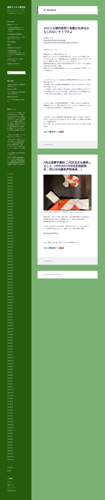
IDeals (18, 136)
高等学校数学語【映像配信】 (15, 34)
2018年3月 (10, 381)
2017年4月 (10, 410)
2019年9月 (10, 331)
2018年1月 (10, 387)
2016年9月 (10, 430)
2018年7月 (10, 372)
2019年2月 (10, 352)
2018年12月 (10, 357)
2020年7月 (10, 305)
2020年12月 (10, 294)
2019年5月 (10, 343)
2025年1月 (10, 200)
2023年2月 (10, 232)
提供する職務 (10, 21)
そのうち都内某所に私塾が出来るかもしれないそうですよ (66, 29)
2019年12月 (10, 323)
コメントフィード (12, 488)
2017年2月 (10, 416)
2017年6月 (10, 404)
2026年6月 (10, 177)
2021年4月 (10, 282)
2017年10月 (10, 395)
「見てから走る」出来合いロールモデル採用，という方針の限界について (16, 141)
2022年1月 (10, 264)
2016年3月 (10, 448)
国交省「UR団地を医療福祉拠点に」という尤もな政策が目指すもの (16, 159)
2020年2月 (10, 317)
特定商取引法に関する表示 (14, 48)
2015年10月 (10, 459)
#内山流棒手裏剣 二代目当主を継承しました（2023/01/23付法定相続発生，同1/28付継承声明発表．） (67, 165)
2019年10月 (10, 328)
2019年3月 (10, 349)
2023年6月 (10, 224)
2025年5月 (10, 195)
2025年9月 (10, 183)
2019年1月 (10, 355)
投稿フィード (10, 485)
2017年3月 (10, 413)
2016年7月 (10, 436)
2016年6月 (10, 439)
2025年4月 (10, 198)
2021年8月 (10, 273)
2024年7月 (10, 206)
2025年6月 (10, 192)
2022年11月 (10, 238)
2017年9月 (10, 398)
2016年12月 (10, 421)
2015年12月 (10, 453)
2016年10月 (10, 427)
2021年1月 (10, 291)
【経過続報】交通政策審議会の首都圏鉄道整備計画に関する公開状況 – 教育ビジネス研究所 (16, 162)
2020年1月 (10, 320)
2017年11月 (10, 392)
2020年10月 (10, 299)
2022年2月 (10, 262)
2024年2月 (10, 212)
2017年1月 (10, 419)
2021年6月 (10, 276)
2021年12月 (10, 267)
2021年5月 (10, 279)
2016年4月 (10, 445)
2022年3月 (10, 259)
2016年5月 (10, 442)
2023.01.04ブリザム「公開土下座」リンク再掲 (15, 60)
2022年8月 (10, 244)
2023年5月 (10, 227)
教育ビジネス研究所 (16, 7)
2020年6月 (10, 308)
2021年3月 (10, 285)
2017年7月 (10, 401)
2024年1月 (10, 215)
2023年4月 (10, 230)
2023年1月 (10, 235)
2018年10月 (10, 363)
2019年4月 (10, 346)
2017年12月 (10, 389)
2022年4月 (10, 256)
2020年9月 (10, 302)
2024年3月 (10, 209)
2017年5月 (10, 407)
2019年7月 (10, 337)
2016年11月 (10, 424)
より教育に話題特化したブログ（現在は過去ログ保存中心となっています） (16, 29)
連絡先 (9, 45)
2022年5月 (10, 253)
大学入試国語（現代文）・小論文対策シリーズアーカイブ (16, 38)
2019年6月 (10, 340)
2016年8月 (10, 433)
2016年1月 (10, 451)
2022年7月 (10, 247)
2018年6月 (10, 375)
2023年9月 (10, 221)
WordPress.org (11, 490)
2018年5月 (10, 378)
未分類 (9, 471)
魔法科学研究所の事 (12, 97)
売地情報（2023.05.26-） (14, 63)
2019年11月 (10, 325)
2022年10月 (10, 241)
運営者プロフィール (12, 24)
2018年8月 (10, 369)
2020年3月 (10, 314)
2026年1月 (10, 180)
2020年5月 (10, 311)
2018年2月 (10, 384)
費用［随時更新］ (12, 42)
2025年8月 (10, 186)
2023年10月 (10, 218)
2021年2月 (10, 288)
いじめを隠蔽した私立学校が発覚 (16, 153)
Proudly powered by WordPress (52, 274)
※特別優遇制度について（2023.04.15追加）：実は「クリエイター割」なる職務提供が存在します (16, 53)
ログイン (9, 482)
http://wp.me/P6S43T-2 (50, 233)
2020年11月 (10, 296)
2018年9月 (10, 366)
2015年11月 (10, 456)
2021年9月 (10, 270)
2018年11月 (10, 360)
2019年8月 (10, 334)
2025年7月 (10, 189)
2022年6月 (10, 250)
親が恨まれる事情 (12, 89)
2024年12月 (10, 203)
